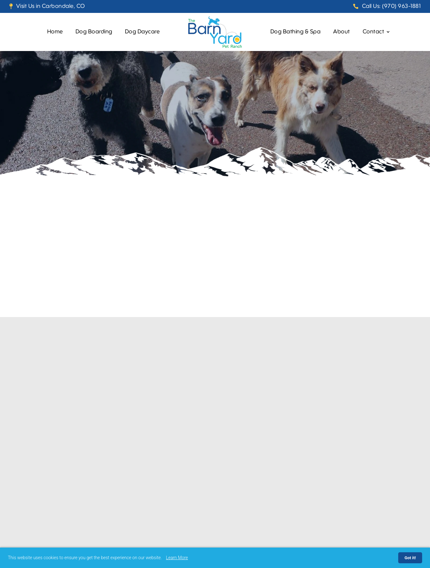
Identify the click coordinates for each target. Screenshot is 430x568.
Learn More (177, 557)
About (341, 32)
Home (55, 32)
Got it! (410, 557)
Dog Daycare (142, 32)
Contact (373, 32)
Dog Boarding (94, 32)
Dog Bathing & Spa (295, 32)
